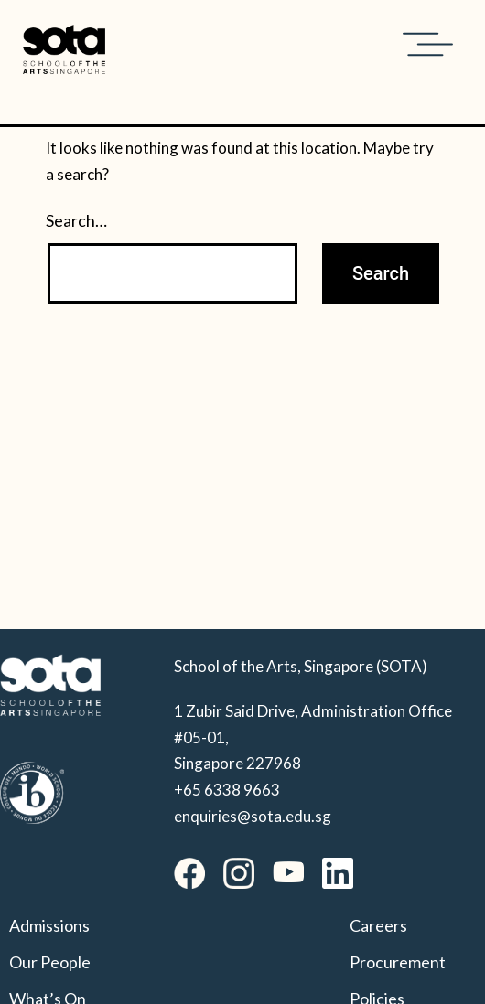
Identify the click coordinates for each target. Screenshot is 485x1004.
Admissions (49, 925)
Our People (50, 962)
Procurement (398, 962)
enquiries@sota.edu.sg (252, 816)
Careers (378, 925)
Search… (76, 220)
